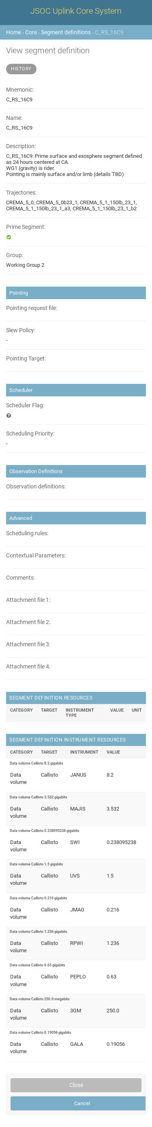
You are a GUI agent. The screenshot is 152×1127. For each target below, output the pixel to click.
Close (76, 1085)
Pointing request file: (31, 308)
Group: (14, 255)
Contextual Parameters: (36, 556)
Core (31, 32)
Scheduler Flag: (25, 405)
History (21, 68)
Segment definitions (66, 32)
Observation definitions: (36, 487)
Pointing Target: (26, 359)
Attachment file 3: (28, 644)
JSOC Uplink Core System (76, 11)
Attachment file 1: (28, 600)
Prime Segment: (25, 227)
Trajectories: (21, 193)
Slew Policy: (20, 330)
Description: (21, 146)
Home (13, 32)
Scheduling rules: (27, 533)
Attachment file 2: (28, 622)
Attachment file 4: (28, 667)
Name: (14, 118)
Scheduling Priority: (30, 434)
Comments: (20, 578)
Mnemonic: (20, 90)
